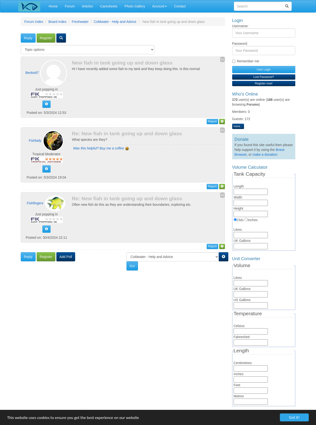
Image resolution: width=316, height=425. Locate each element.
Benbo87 (32, 73)
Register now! (263, 83)
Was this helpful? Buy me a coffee (101, 148)
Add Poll (65, 257)
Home (53, 6)
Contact (180, 6)
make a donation (264, 154)
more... (238, 126)
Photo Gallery (135, 6)
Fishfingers (35, 203)
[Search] (287, 6)
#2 (222, 130)
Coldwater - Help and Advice (115, 22)
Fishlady (35, 140)
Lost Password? (263, 77)
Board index (57, 22)
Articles (87, 6)
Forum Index (33, 22)
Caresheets (109, 6)
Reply (28, 38)
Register (46, 38)
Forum (69, 6)
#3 (222, 195)
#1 (222, 59)
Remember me (245, 61)
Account (159, 6)
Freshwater (80, 22)
